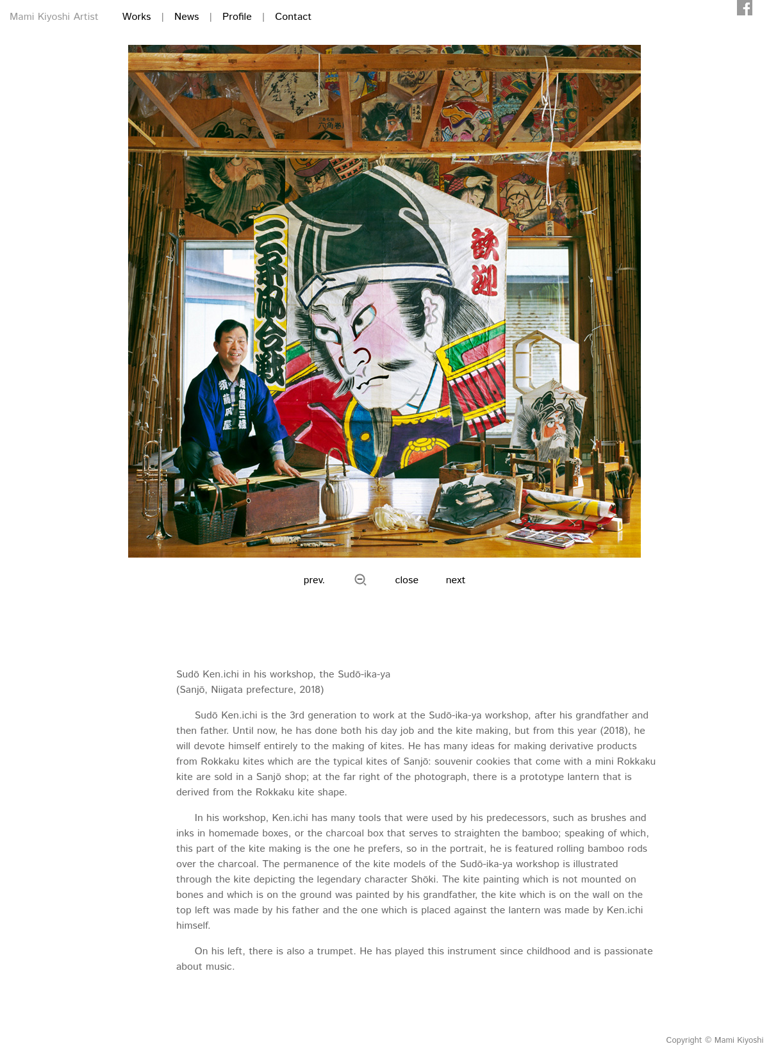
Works (136, 17)
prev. (315, 580)
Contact (293, 17)
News (186, 17)
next (456, 580)
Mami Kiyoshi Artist (54, 17)
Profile (237, 17)
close (407, 580)
